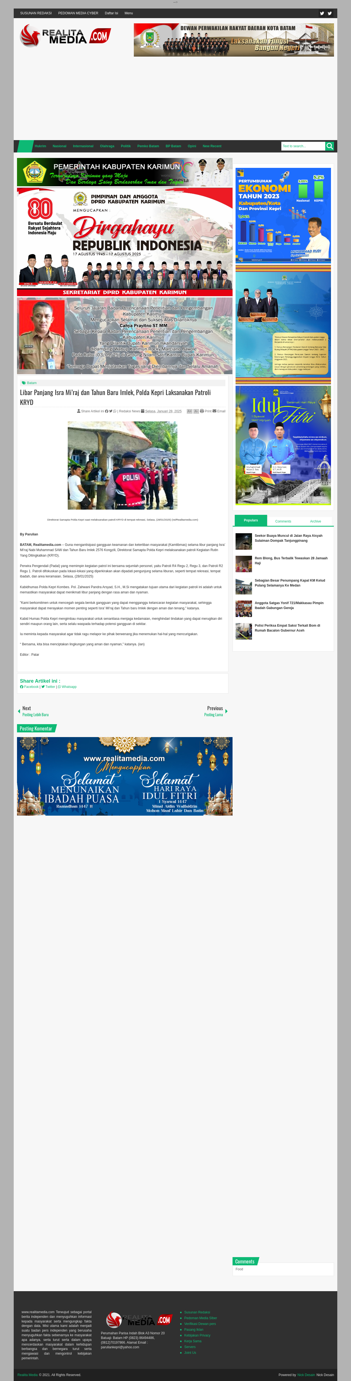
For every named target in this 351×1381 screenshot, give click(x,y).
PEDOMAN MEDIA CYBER (78, 13)
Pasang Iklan (193, 1330)
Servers (190, 1347)
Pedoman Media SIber (200, 1318)
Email (219, 411)
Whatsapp (67, 687)
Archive (315, 521)
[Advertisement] (234, 97)
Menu (129, 13)
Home (25, 146)
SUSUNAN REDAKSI (36, 13)
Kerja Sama (193, 1341)
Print (205, 411)
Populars (251, 520)
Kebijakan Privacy (197, 1335)
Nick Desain (306, 1375)
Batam (32, 383)
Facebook (329, 13)
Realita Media (28, 1375)
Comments (283, 521)
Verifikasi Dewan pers (200, 1324)
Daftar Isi (111, 13)
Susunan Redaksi (197, 1312)
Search (329, 146)
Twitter (322, 13)
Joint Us (190, 1353)
